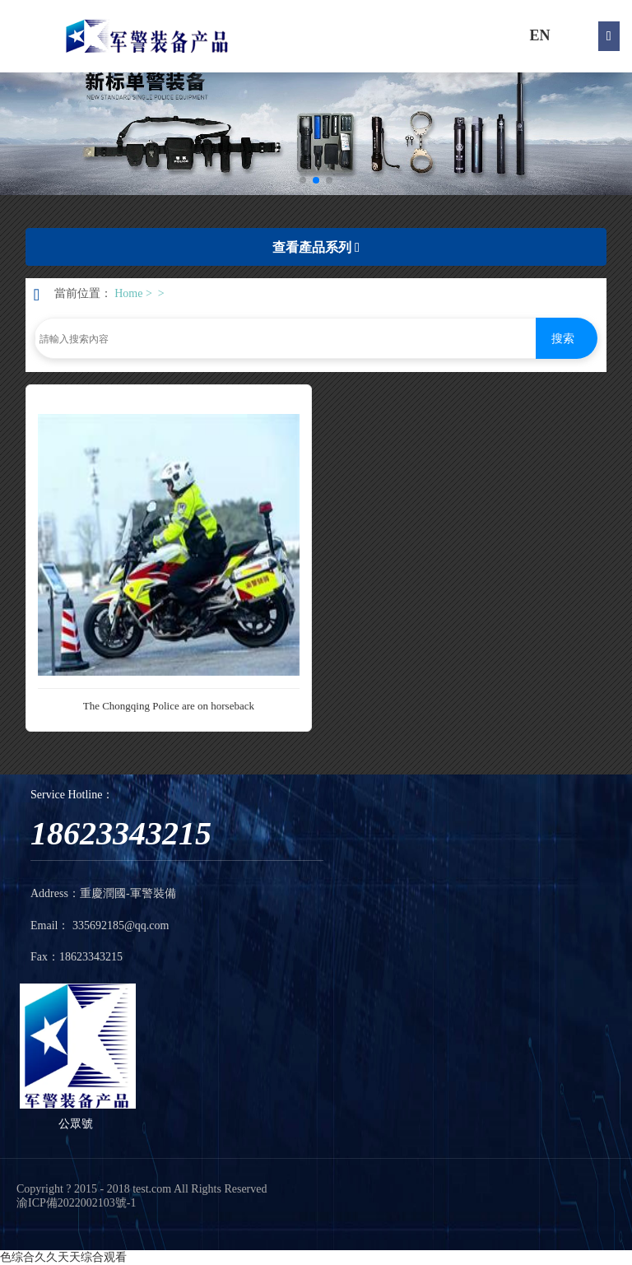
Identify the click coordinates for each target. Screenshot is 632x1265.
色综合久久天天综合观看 (63, 1257)
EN (539, 35)
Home (128, 293)
